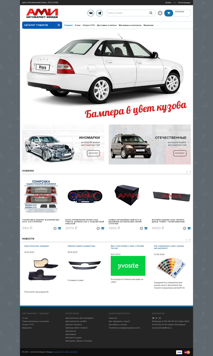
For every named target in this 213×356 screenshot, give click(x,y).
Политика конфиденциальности (124, 328)
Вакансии (148, 25)
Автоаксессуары (74, 337)
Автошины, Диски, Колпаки (79, 341)
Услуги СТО (89, 25)
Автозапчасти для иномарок (79, 318)
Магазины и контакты (130, 25)
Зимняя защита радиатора (124, 246)
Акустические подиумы (80, 246)
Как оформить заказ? (119, 321)
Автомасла (71, 331)
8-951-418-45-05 (169, 321)
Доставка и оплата (107, 25)
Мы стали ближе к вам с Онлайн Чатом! (170, 247)
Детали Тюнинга (74, 324)
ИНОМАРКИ (89, 138)
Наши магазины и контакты (35, 321)
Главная (68, 25)
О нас (78, 25)
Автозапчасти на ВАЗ (76, 321)
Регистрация (184, 2)
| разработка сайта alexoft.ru (65, 352)
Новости (28, 238)
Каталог (93, 153)
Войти (168, 2)
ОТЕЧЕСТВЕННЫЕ (170, 138)
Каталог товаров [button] (42, 24)
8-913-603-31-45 (159, 324)
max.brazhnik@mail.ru (162, 328)
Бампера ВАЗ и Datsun (77, 328)
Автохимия (71, 334)
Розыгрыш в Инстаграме (37, 246)
